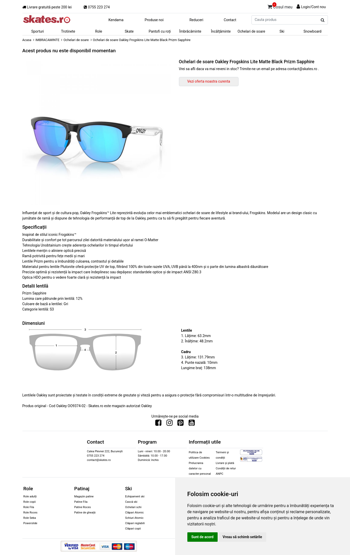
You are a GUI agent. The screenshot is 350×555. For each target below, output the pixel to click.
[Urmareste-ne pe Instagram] (169, 424)
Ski (281, 31)
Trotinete (68, 31)
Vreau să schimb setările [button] (242, 537)
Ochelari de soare (251, 31)
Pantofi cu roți (160, 31)
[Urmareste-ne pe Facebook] (158, 424)
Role (98, 31)
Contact (230, 20)
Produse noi (154, 20)
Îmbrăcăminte (190, 31)
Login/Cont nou (313, 7)
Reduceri (196, 20)
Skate (129, 31)
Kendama (115, 20)
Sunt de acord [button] (202, 537)
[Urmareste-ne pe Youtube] (192, 424)
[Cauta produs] (322, 20)
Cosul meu (280, 6)
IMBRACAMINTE (47, 40)
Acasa (27, 40)
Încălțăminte (221, 31)
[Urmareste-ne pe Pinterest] (180, 424)
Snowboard (312, 31)
